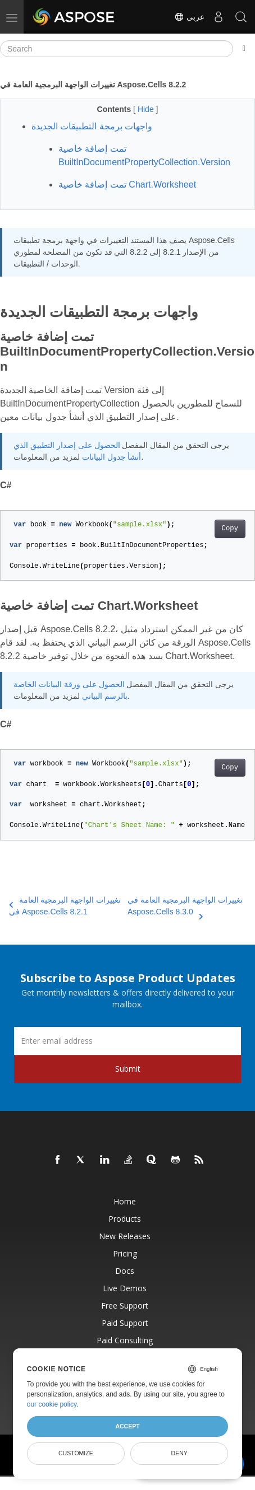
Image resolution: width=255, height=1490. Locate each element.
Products (124, 1218)
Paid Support (125, 1323)
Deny (179, 1453)
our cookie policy (52, 1404)
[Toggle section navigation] (244, 48)
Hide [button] (147, 109)
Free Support (124, 1305)
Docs (124, 1270)
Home (124, 1201)
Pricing (125, 1253)
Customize (75, 1453)
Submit (127, 1068)
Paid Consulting (125, 1340)
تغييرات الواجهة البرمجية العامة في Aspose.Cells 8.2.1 (65, 905)
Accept (127, 1426)
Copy (230, 529)
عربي (189, 17)
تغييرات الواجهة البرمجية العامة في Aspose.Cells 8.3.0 (185, 906)
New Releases (125, 1236)
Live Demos (125, 1288)
